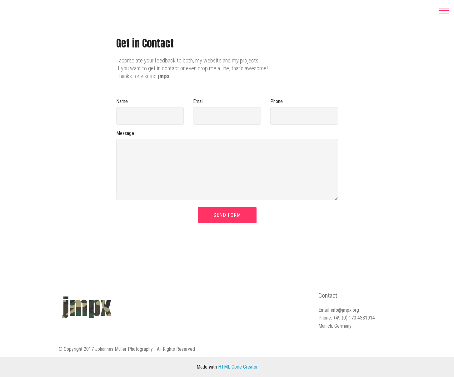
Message (125, 133)
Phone (276, 101)
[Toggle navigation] (444, 10)
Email (198, 101)
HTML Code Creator (238, 367)
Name (122, 101)
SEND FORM (227, 215)
